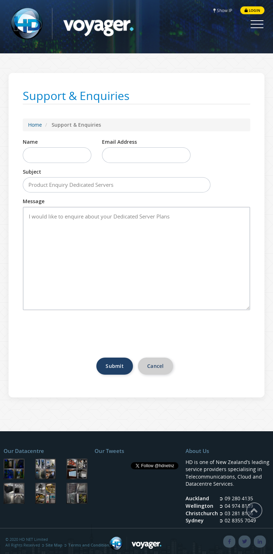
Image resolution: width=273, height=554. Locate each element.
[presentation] (136, 336)
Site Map (54, 545)
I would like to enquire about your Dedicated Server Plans (136, 258)
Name (30, 141)
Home (35, 124)
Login (252, 10)
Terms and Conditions (89, 545)
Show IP (222, 10)
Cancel (155, 366)
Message (33, 201)
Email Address (119, 141)
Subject (32, 171)
